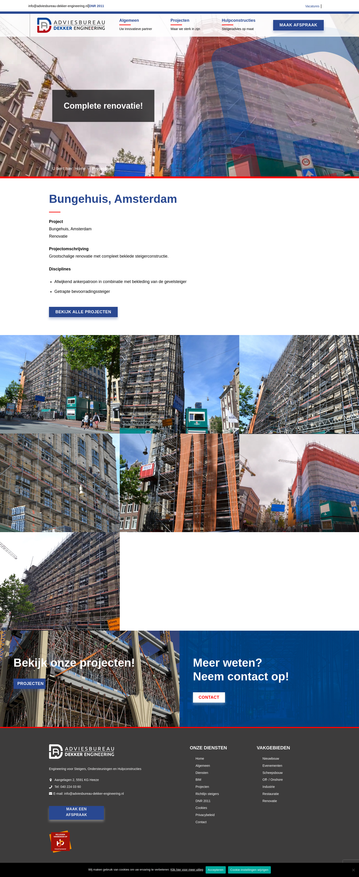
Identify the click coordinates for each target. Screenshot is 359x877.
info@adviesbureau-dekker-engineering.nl (94, 793)
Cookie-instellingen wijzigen (249, 870)
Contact (201, 822)
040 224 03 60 (70, 787)
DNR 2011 (203, 801)
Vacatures (312, 6)
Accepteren (215, 870)
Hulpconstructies (239, 20)
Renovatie (270, 801)
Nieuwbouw (271, 758)
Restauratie (271, 794)
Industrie (269, 787)
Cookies (201, 808)
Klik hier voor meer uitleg (187, 869)
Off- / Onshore (273, 779)
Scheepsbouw (273, 773)
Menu (29, 25)
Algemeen (129, 20)
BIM (198, 779)
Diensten (202, 773)
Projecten (180, 20)
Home (80, 168)
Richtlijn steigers (207, 794)
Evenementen (272, 765)
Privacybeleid (205, 815)
